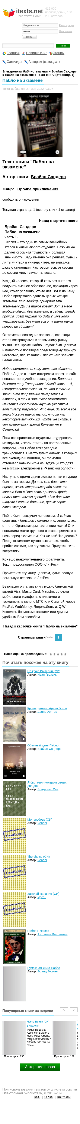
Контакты (64, 1097)
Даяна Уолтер (47, 711)
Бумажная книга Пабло (43, 968)
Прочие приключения (37, 189)
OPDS (48, 1097)
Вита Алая (33, 1025)
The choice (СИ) (38, 856)
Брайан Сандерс (48, 176)
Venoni (42, 823)
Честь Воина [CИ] (38, 1021)
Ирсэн (42, 897)
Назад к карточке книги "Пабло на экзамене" (40, 626)
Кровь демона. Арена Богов (47, 708)
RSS (37, 1097)
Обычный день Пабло (42, 745)
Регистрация (66, 25)
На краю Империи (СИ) (43, 671)
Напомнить (65, 31)
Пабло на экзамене (19, 75)
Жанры (58, 53)
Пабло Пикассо (38, 931)
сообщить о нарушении (20, 199)
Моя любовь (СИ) (39, 819)
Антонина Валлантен (53, 934)
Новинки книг (36, 53)
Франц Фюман (48, 971)
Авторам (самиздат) (44, 62)
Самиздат (14, 62)
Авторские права (40, 1067)
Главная (13, 53)
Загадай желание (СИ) (43, 893)
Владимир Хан (48, 789)
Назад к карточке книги (58, 221)
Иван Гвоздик (47, 674)
